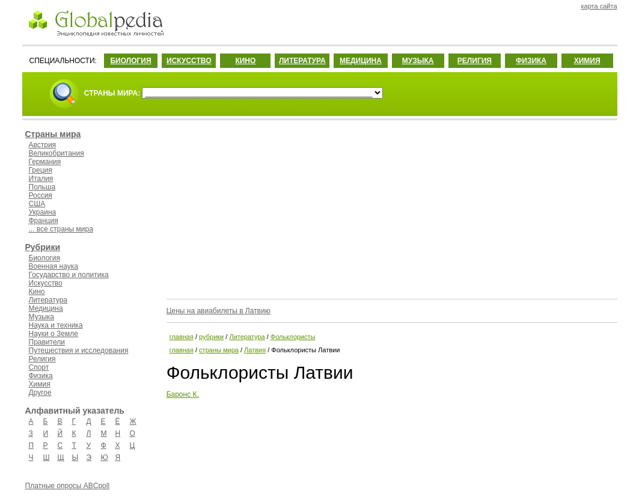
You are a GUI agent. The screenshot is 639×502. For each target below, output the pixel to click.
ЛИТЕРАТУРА (302, 61)
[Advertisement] (391, 207)
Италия (41, 178)
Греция (40, 170)
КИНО (245, 61)
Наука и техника (56, 325)
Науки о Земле (53, 333)
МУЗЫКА (418, 61)
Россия (40, 195)
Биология (44, 258)
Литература (48, 300)
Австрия (43, 145)
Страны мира (53, 134)
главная (182, 336)
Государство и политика (69, 275)
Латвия (255, 350)
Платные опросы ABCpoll (67, 486)
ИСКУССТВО (189, 61)
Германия (45, 162)
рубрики (211, 336)
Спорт (39, 367)
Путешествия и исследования (79, 350)
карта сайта (599, 6)
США (37, 204)
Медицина (46, 308)
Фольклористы (293, 336)
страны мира (219, 350)
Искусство (46, 283)
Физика (41, 376)
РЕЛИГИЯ (474, 61)
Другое (40, 392)
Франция (43, 220)
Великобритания (56, 153)
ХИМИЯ (587, 61)
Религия (42, 359)
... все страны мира (61, 229)
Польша (42, 187)
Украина (43, 212)
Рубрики (43, 247)
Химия (39, 384)
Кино (37, 291)
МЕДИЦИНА (361, 61)
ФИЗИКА (531, 61)
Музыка (41, 317)
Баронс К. (183, 394)
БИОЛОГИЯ (130, 61)
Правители (47, 342)
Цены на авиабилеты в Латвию (219, 311)
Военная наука (53, 266)
